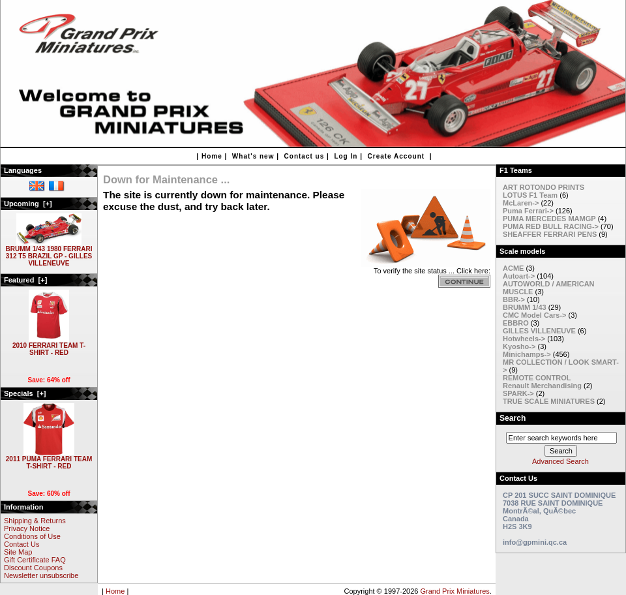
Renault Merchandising (542, 385)
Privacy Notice (27, 528)
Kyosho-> (519, 346)
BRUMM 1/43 (524, 307)
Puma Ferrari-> (528, 211)
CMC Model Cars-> (535, 315)
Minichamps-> (527, 354)
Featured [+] (25, 280)
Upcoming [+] (28, 203)
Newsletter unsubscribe (41, 575)
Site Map (18, 552)
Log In (345, 156)
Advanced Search (560, 461)
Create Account (396, 156)
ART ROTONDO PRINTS (543, 187)
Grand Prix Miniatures (454, 591)
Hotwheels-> (524, 339)
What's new (253, 156)
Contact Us (21, 544)
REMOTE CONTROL (537, 378)
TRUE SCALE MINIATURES (549, 401)
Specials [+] (25, 393)
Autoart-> (519, 276)
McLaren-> (521, 203)
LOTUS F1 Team (530, 195)
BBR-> (514, 299)
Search (512, 418)
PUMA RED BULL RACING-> (551, 226)
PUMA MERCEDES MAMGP (549, 218)
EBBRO (516, 323)
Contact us (304, 156)
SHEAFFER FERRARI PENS (550, 234)
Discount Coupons (33, 568)
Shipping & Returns (35, 521)
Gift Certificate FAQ (35, 560)
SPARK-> (518, 393)
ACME (513, 268)
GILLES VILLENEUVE (539, 331)
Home (211, 156)
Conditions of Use (32, 536)
